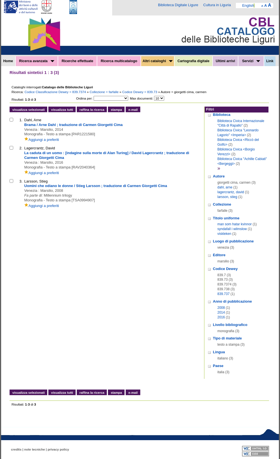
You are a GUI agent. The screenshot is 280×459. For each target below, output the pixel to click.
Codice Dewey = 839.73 (140, 92)
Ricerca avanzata (36, 61)
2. (20, 148)
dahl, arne (224, 187)
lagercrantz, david (230, 192)
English (248, 5)
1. (20, 120)
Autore (219, 176)
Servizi (251, 61)
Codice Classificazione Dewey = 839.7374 (55, 92)
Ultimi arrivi (225, 61)
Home (8, 61)
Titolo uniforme (226, 218)
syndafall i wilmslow (232, 229)
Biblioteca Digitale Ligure (178, 5)
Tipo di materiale (227, 338)
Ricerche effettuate (77, 61)
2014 (221, 312)
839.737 (223, 294)
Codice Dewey (225, 269)
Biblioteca (221, 114)
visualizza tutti (62, 109)
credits (16, 449)
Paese (218, 366)
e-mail (133, 109)
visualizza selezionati (28, 109)
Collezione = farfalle (104, 92)
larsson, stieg (227, 197)
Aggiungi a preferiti (41, 140)
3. (20, 181)
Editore (219, 255)
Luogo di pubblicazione (233, 241)
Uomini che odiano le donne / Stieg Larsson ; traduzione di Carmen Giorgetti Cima (95, 186)
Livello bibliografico (230, 325)
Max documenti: (141, 98)
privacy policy (58, 449)
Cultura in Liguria (217, 5)
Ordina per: (84, 98)
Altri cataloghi (158, 61)
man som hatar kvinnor (234, 224)
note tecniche (34, 449)
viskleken (224, 234)
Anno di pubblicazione (232, 301)
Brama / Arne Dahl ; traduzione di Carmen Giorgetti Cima (73, 125)
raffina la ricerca (92, 109)
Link (270, 61)
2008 (221, 308)
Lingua (219, 352)
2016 (221, 317)
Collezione (222, 204)
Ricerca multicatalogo (119, 61)
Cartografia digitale (193, 61)
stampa (116, 109)
